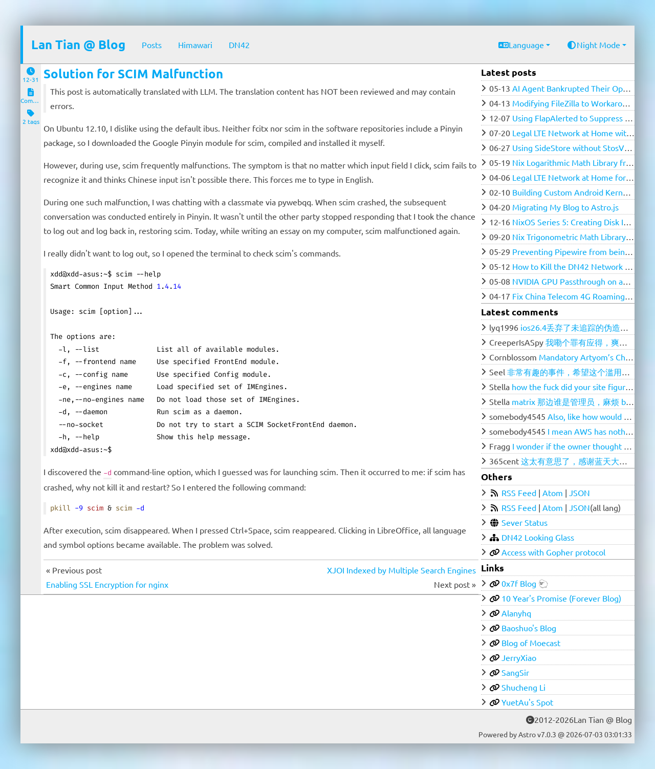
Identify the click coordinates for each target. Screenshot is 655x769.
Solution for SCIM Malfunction (133, 73)
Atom (552, 492)
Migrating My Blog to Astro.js (565, 207)
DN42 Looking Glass (537, 537)
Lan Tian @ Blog (78, 44)
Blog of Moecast (530, 642)
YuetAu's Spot (527, 702)
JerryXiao (518, 657)
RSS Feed (518, 492)
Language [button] (521, 44)
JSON (579, 492)
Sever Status (524, 522)
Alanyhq (516, 613)
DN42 (239, 44)
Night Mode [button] (593, 44)
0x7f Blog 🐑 (525, 583)
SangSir (515, 672)
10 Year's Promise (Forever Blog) (561, 598)
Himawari (195, 44)
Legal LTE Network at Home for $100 (579, 177)
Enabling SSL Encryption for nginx (107, 584)
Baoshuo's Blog (528, 628)
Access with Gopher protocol (553, 552)
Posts (152, 44)
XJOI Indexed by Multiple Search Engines (401, 570)
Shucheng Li (523, 687)
